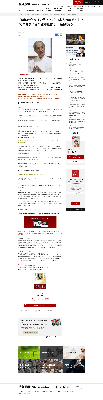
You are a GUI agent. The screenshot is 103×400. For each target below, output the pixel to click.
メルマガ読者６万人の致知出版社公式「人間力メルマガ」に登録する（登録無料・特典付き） (76, 188)
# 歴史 (56, 310)
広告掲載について (66, 391)
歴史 (19, 35)
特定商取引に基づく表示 (47, 391)
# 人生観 (20, 310)
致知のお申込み (30, 10)
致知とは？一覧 (80, 341)
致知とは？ (22, 10)
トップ (20, 14)
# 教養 (39, 310)
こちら (34, 98)
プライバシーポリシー (57, 391)
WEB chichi (40, 10)
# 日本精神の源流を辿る (47, 310)
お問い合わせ (73, 391)
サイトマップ (33, 391)
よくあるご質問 (27, 391)
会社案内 (21, 391)
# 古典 (33, 310)
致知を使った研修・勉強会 (48, 9)
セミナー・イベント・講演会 (70, 9)
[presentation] (77, 198)
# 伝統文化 (27, 310)
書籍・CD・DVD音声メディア (58, 9)
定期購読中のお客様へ (80, 9)
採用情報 (39, 391)
